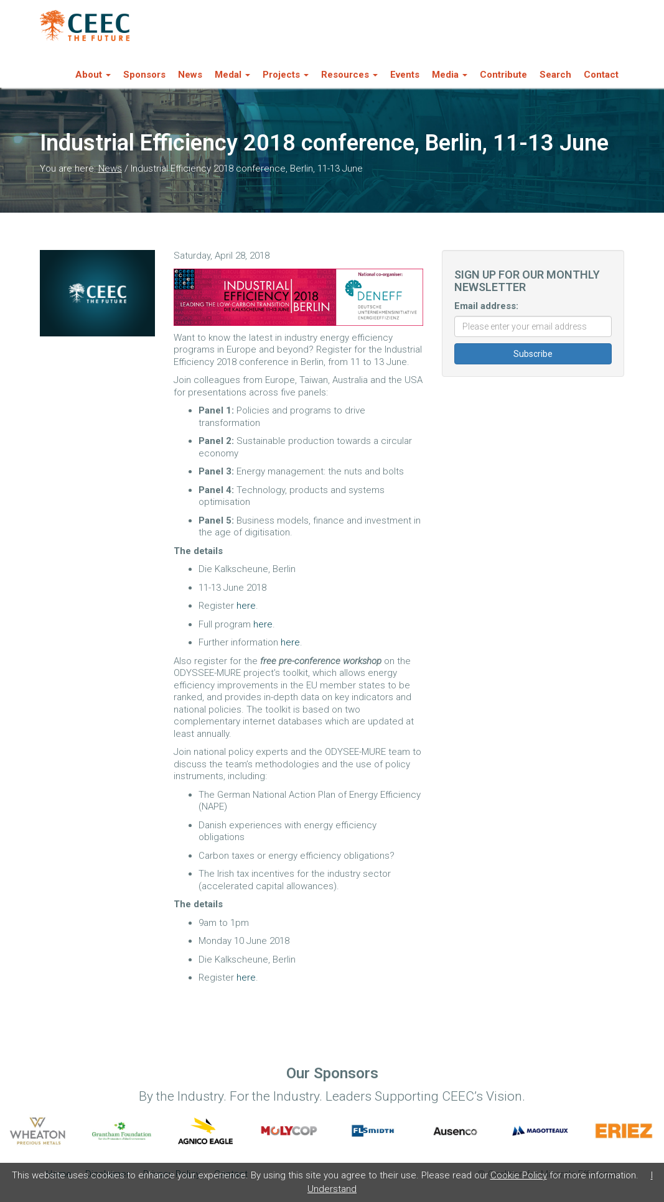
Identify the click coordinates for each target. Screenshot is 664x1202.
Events (404, 74)
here (246, 605)
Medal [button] (232, 74)
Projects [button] (286, 74)
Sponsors (144, 74)
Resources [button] (349, 74)
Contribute (503, 74)
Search (555, 74)
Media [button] (449, 74)
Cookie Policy (518, 1175)
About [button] (93, 74)
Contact (601, 74)
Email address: (486, 306)
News (190, 74)
